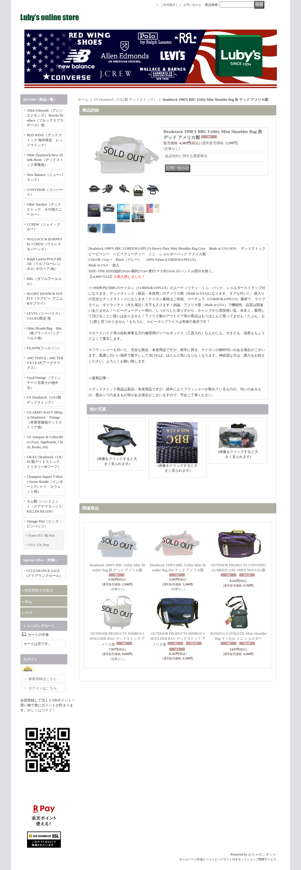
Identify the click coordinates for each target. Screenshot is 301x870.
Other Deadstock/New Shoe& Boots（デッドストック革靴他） (45, 160)
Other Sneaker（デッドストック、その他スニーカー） (44, 209)
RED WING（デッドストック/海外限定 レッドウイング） (45, 140)
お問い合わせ (192, 4)
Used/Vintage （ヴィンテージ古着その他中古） (44, 383)
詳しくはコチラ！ (41, 710)
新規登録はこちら (43, 679)
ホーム (83, 100)
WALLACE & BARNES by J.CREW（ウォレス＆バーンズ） (44, 244)
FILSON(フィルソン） (44, 348)
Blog (28, 601)
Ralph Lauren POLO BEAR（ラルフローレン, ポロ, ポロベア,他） (44, 264)
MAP (28, 613)
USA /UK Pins (38, 545)
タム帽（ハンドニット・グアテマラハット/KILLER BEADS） (45, 506)
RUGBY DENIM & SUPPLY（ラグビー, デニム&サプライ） (45, 299)
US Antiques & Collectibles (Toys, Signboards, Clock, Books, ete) (45, 442)
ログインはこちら (43, 688)
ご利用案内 (167, 4)
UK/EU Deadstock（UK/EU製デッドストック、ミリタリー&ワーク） (45, 462)
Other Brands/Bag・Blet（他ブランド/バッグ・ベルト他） (45, 333)
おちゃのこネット (262, 854)
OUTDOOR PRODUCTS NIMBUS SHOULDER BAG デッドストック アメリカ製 (117, 638)
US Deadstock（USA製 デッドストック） (125, 100)
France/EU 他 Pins (41, 535)
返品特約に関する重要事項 (186, 156)
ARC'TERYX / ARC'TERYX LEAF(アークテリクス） (45, 363)
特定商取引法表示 (39, 590)
